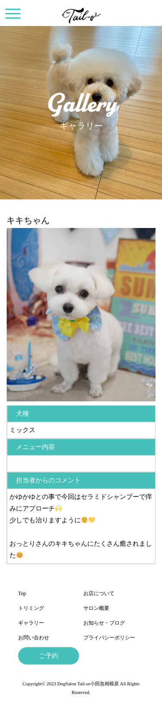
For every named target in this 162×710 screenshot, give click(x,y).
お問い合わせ (33, 638)
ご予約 (48, 655)
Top (22, 593)
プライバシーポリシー (109, 638)
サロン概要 (96, 608)
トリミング (31, 608)
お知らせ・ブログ (104, 623)
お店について (98, 593)
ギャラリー (31, 623)
